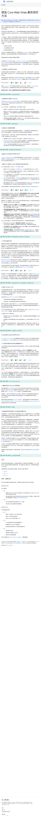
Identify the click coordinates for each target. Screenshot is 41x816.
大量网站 (8, 394)
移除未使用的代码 (15, 123)
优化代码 (22, 118)
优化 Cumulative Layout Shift (14, 381)
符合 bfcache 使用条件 (17, 399)
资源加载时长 (35, 186)
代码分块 (7, 116)
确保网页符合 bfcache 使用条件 (24, 267)
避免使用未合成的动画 (33, 449)
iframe (32, 229)
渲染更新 (30, 79)
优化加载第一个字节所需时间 (17, 330)
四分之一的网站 (9, 340)
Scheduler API (6, 86)
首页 (2, 9)
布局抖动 (32, 138)
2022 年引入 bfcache (13, 391)
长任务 (13, 73)
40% (6, 159)
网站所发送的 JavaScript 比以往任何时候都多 (10, 101)
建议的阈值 (17, 340)
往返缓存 (11, 388)
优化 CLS (5, 475)
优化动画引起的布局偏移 (15, 455)
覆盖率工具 (17, 111)
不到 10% (10, 172)
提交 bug (3, 809)
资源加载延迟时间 (28, 186)
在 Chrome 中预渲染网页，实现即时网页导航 (25, 282)
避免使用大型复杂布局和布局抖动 (15, 149)
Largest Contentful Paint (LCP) (7, 157)
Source (30, 82)
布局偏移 (3, 346)
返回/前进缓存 (14, 282)
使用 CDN (16, 303)
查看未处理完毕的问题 (6, 811)
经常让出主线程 (17, 79)
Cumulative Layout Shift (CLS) (7, 338)
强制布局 (28, 138)
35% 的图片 (18, 178)
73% (23, 169)
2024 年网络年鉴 (18, 169)
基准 (6, 109)
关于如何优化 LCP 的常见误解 (24, 236)
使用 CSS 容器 (7, 144)
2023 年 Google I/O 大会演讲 (15, 537)
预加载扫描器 (36, 215)
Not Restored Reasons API (34, 401)
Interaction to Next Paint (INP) (22, 61)
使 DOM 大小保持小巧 (8, 140)
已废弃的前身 (8, 62)
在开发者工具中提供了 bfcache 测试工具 (13, 401)
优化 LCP (5, 473)
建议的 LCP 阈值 (15, 159)
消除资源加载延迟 (15, 236)
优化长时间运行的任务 (16, 94)
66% (17, 351)
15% (15, 182)
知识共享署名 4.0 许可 (19, 541)
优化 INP (5, 471)
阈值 (22, 62)
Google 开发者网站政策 (17, 543)
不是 (13, 445)
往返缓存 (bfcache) (5, 259)
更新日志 (11, 21)
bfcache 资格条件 (6, 261)
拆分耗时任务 (33, 77)
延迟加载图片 (27, 229)
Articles (3, 5)
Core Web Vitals (26, 52)
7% (33, 206)
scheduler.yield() (34, 86)
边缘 (25, 319)
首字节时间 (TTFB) (10, 297)
